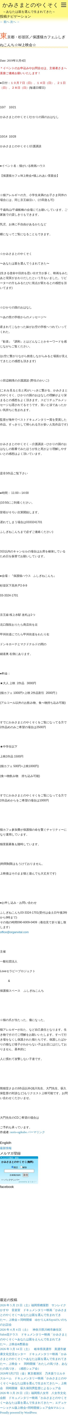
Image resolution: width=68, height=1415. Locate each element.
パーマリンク (36, 1132)
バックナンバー (12, 1180)
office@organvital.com (14, 932)
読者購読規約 (15, 1175)
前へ (4, 21)
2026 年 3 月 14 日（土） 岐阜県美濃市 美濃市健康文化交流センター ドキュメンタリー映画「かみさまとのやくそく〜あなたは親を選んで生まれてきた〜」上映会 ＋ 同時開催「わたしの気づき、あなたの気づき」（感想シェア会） (33, 1358)
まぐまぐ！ (32, 1182)
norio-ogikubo (18, 1132)
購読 (14, 1167)
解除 (23, 1167)
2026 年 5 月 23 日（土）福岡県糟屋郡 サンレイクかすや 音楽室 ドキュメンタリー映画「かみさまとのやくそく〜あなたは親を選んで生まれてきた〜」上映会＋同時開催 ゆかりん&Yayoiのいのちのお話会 (33, 1315)
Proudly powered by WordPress (18, 1412)
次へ (15, 21)
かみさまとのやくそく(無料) (17, 1162)
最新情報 (6, 1148)
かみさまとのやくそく (30, 8)
